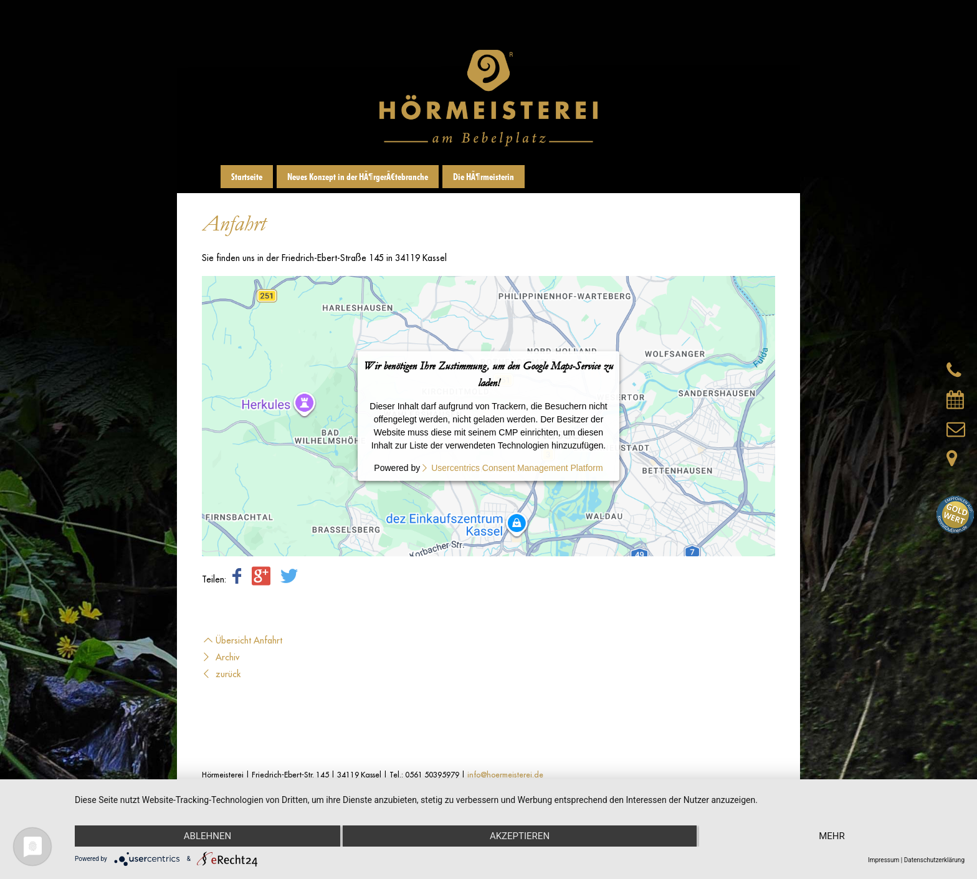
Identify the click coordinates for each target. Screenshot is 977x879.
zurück (221, 674)
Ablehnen (207, 836)
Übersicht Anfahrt (242, 640)
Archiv (220, 657)
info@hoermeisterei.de (505, 774)
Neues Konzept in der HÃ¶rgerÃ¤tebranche (357, 176)
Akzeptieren (520, 836)
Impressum (883, 860)
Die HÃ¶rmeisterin (483, 176)
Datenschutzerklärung (934, 860)
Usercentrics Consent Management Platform (517, 468)
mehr (832, 836)
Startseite (246, 176)
